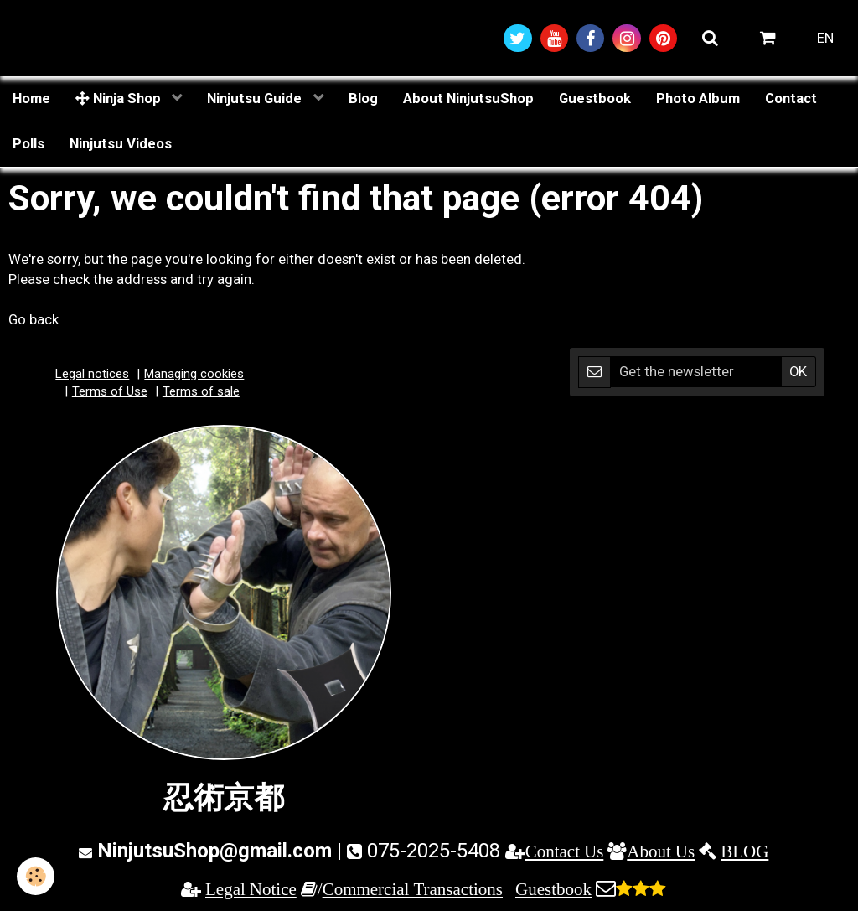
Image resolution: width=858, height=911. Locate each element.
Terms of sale (201, 391)
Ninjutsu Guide (256, 98)
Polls (28, 143)
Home (31, 98)
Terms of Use (109, 391)
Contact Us (564, 851)
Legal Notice (251, 889)
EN (825, 37)
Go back (33, 319)
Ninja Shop (119, 98)
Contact (791, 98)
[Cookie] (35, 876)
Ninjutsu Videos (121, 143)
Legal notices (92, 373)
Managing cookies (194, 373)
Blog (363, 98)
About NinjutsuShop (468, 98)
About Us (661, 851)
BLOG (744, 851)
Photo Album (698, 98)
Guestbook (595, 98)
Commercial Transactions (413, 889)
